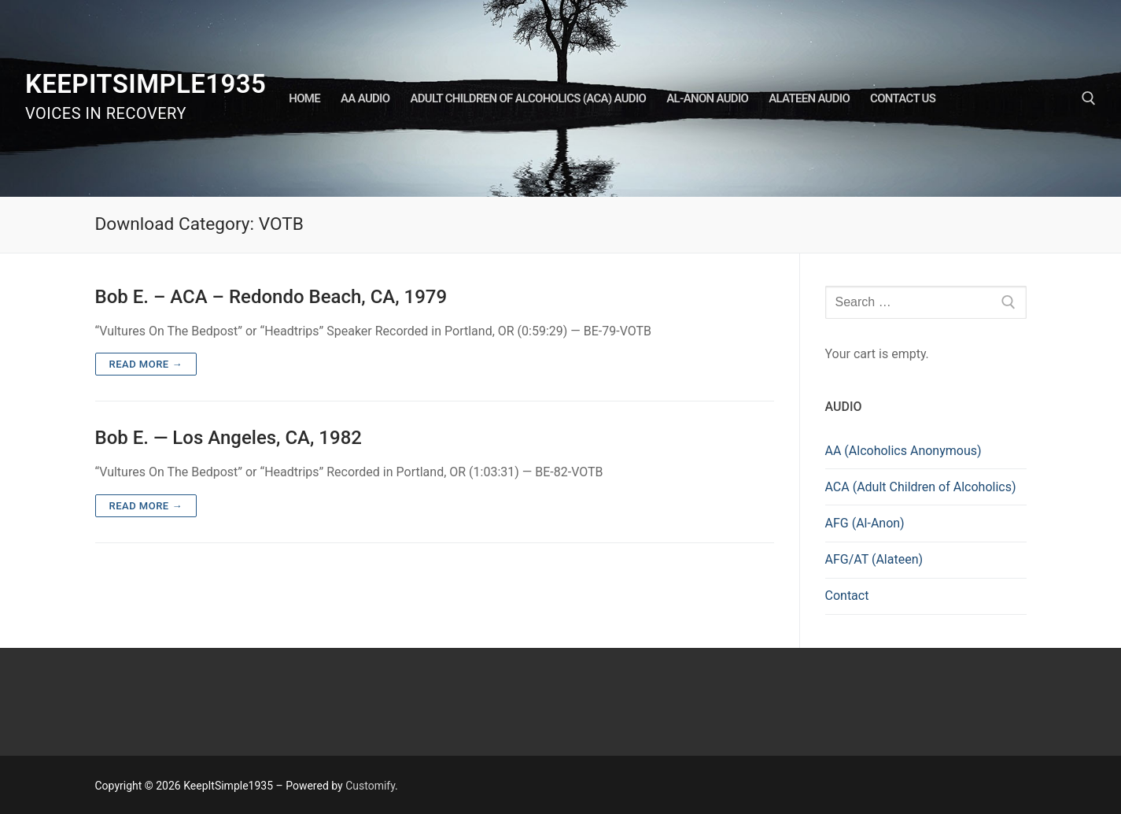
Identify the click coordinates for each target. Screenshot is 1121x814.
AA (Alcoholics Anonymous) (903, 450)
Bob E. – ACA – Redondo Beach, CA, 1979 (271, 297)
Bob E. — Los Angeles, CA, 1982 (228, 438)
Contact (847, 595)
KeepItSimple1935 (145, 83)
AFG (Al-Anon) (865, 523)
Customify (370, 785)
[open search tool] (1089, 98)
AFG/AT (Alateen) (874, 559)
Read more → (146, 364)
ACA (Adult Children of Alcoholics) (920, 486)
